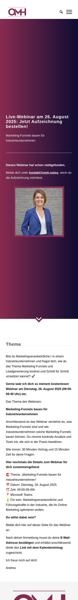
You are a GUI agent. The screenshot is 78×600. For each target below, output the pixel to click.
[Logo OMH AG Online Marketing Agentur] (32, 12)
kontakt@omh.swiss (43, 172)
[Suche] (59, 12)
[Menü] (67, 12)
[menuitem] (59, 12)
